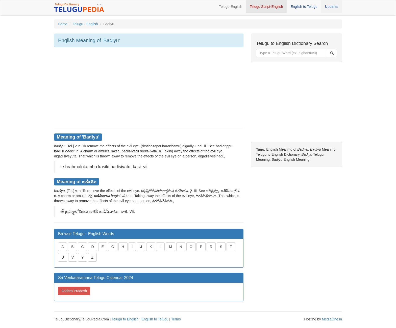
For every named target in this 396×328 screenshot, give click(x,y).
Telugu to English (125, 319)
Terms (176, 319)
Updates (331, 7)
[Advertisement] (148, 87)
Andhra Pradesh (74, 291)
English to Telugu (303, 7)
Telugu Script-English (266, 7)
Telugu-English (230, 7)
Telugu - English (85, 24)
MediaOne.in (332, 319)
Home (62, 24)
